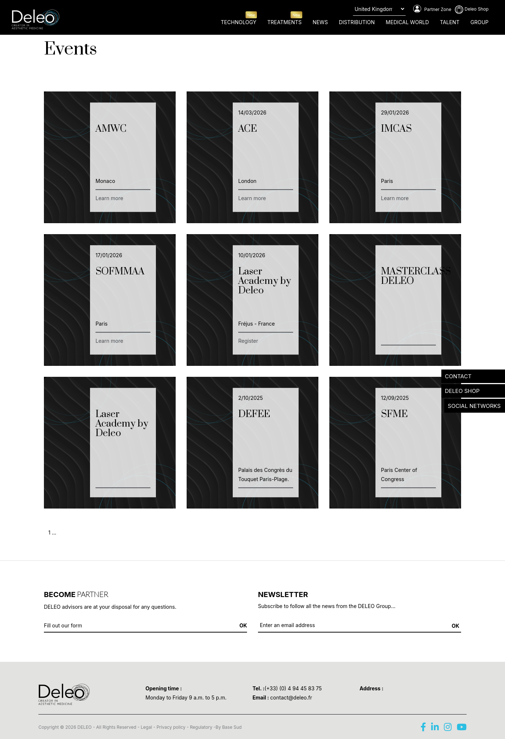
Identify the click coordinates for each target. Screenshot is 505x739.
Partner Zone (432, 9)
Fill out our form (63, 625)
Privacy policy (171, 727)
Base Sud (232, 727)
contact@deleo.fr (291, 697)
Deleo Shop (472, 9)
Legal (146, 727)
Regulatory (201, 727)
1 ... (52, 532)
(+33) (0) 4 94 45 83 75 (293, 688)
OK (455, 626)
